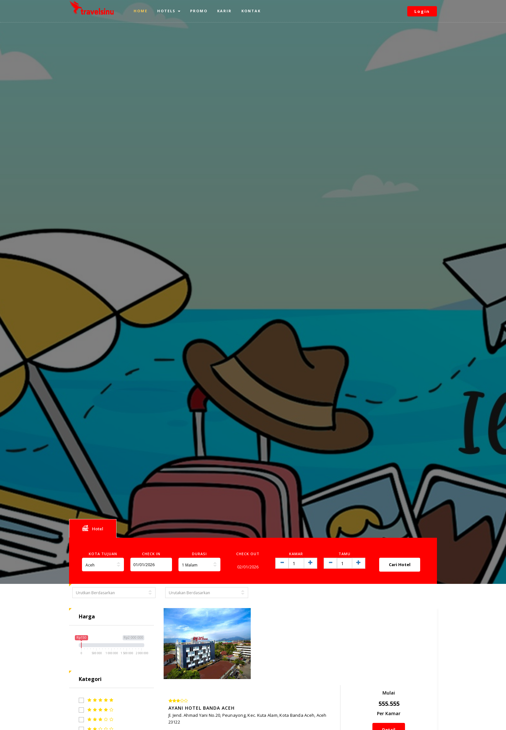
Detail (405, 663)
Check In (151, 553)
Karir (224, 10)
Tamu (344, 553)
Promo (198, 10)
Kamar (296, 553)
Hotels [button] (168, 10)
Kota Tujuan (103, 553)
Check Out (247, 553)
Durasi (199, 553)
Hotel (92, 528)
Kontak (251, 10)
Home (140, 10)
